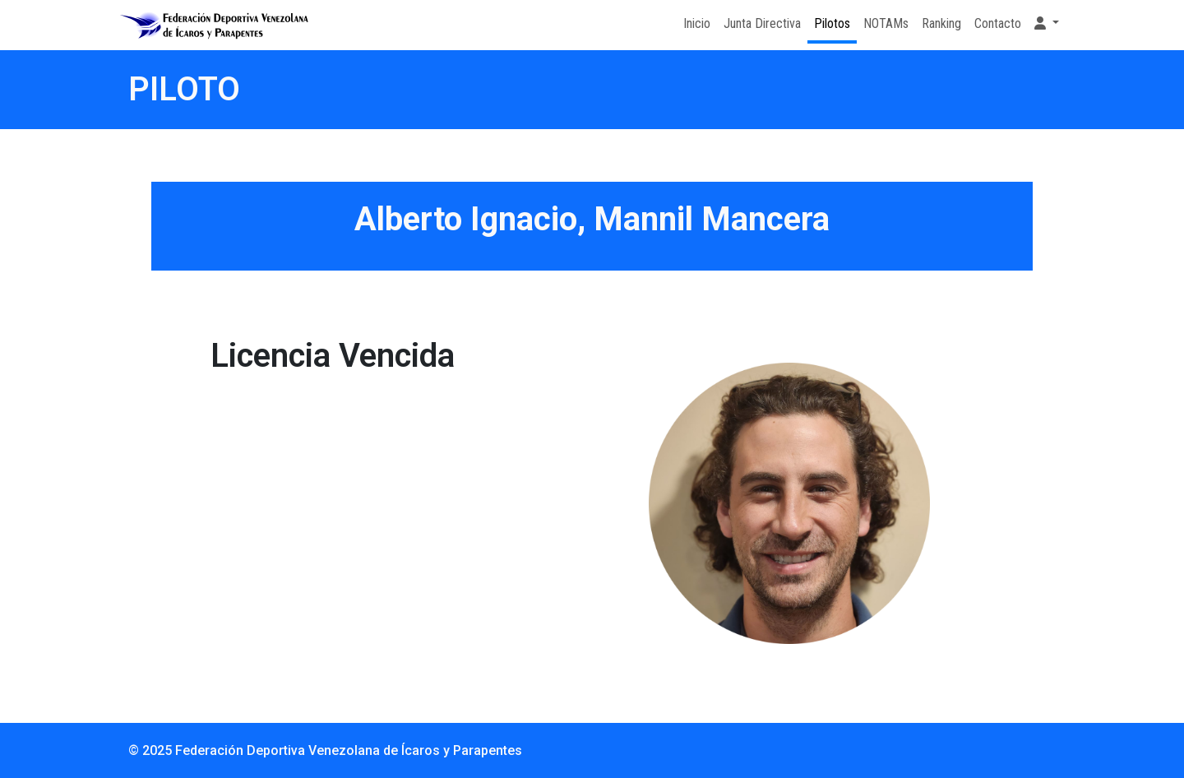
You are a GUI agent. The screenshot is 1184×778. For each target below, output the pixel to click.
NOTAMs (886, 23)
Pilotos (832, 23)
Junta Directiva (762, 23)
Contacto (997, 23)
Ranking (941, 23)
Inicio (696, 23)
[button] (1047, 23)
